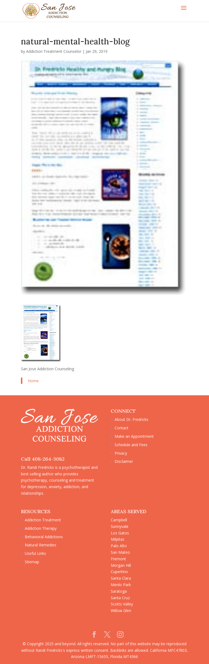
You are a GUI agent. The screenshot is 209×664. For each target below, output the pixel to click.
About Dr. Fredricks (131, 419)
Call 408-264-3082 (42, 459)
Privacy (121, 453)
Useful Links (35, 553)
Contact (121, 427)
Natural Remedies (40, 544)
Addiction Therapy (41, 528)
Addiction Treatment (43, 519)
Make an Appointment (134, 436)
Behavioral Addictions (44, 536)
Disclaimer (124, 461)
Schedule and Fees (131, 444)
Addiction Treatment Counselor (53, 51)
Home (33, 380)
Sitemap (32, 561)
